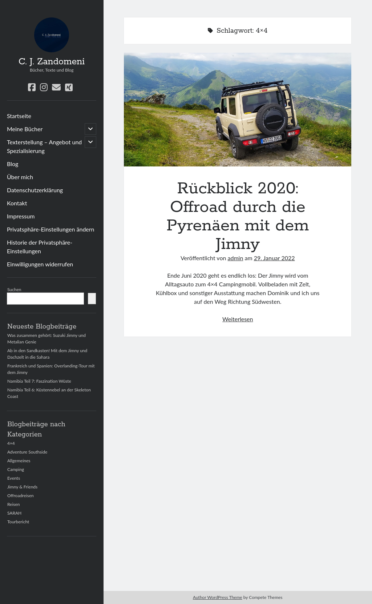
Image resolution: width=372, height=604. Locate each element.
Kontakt (17, 203)
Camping (15, 469)
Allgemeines (19, 460)
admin (235, 257)
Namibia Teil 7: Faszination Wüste (39, 381)
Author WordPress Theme (217, 597)
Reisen (13, 504)
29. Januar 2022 (274, 257)
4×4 (11, 443)
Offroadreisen (20, 495)
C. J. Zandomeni (52, 62)
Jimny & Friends (22, 487)
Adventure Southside (27, 452)
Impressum (21, 216)
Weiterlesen (237, 318)
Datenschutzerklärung (35, 189)
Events (13, 478)
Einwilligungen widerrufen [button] (40, 264)
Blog (12, 163)
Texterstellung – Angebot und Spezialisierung (44, 146)
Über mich (20, 176)
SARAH (14, 513)
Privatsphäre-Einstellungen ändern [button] (50, 229)
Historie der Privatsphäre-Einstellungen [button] (39, 246)
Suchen (14, 289)
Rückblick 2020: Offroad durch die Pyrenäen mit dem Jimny (237, 109)
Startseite (19, 115)
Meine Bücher (25, 128)
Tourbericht (18, 521)
